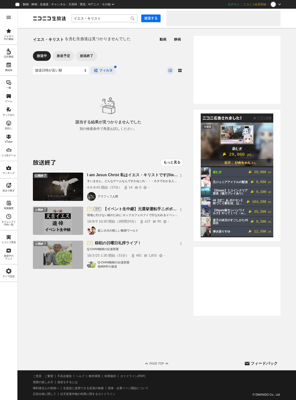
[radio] (170, 70)
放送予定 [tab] (63, 56)
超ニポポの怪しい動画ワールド (118, 230)
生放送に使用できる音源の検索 (83, 388)
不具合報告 (64, 376)
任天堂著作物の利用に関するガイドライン (87, 394)
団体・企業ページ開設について (128, 388)
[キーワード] (104, 18)
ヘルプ (80, 376)
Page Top (156, 363)
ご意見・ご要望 (43, 376)
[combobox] (104, 18)
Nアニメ (93, 4)
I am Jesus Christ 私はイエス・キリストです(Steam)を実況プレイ (145, 175)
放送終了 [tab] (86, 56)
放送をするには (67, 382)
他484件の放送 (107, 266)
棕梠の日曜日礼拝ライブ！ (118, 243)
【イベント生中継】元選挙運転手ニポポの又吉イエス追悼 (153, 209)
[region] (8, 204)
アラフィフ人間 (108, 196)
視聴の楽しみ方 (43, 382)
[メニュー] (181, 175)
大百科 (72, 4)
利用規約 (110, 376)
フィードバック (264, 363)
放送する (151, 18)
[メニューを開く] (9, 17)
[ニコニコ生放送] (49, 18)
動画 (26, 4)
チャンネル (58, 4)
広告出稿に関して (44, 394)
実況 (83, 4)
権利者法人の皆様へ (46, 388)
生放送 (44, 4)
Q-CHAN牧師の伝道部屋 (113, 262)
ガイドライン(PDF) (132, 376)
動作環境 (94, 376)
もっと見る (171, 162)
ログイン (233, 4)
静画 (34, 4)
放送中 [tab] (42, 56)
